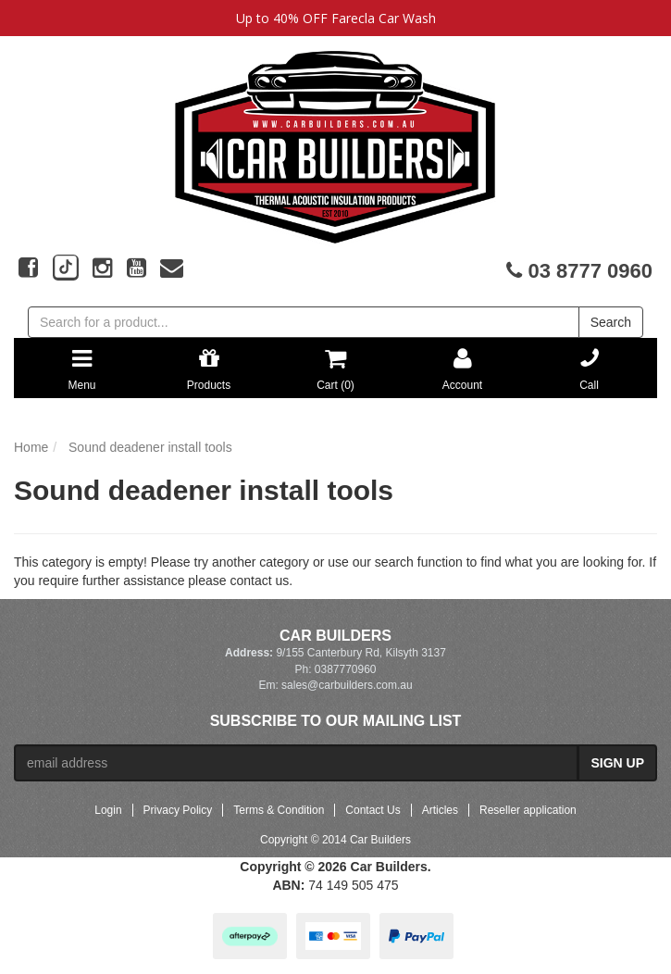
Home (31, 447)
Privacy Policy (178, 810)
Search (610, 322)
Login (107, 810)
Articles (440, 810)
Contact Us (372, 810)
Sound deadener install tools (150, 447)
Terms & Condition (278, 810)
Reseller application (528, 810)
